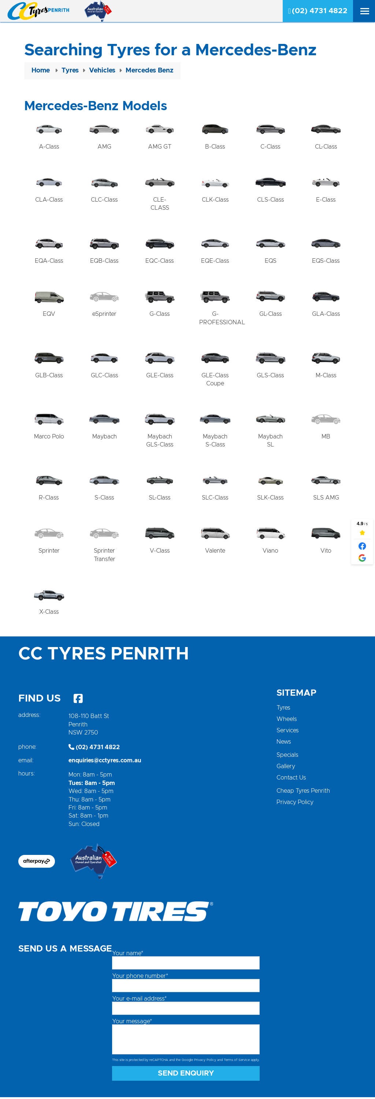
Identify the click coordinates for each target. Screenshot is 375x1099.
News (283, 744)
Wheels (286, 721)
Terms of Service (237, 1062)
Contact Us (291, 780)
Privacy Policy (294, 804)
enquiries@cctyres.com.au (104, 763)
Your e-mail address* (139, 1001)
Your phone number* (140, 978)
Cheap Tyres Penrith (303, 793)
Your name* (127, 955)
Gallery (285, 768)
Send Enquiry (186, 1075)
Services (287, 733)
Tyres (283, 710)
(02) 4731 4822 (318, 11)
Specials (287, 757)
